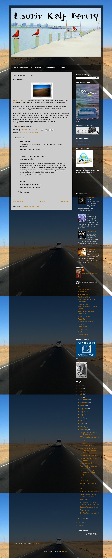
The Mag (81, 332)
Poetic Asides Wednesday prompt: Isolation (89, 467)
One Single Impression (86, 311)
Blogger (64, 552)
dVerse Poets (82, 292)
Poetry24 (81, 324)
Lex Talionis (23, 133)
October (83, 406)
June (82, 417)
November (84, 403)
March (82, 426)
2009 (80, 525)
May (82, 421)
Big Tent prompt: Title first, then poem (89, 459)
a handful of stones (84, 289)
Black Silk (90, 197)
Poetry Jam (82, 319)
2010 (80, 522)
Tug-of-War (84, 499)
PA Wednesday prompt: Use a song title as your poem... (89, 439)
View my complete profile (90, 273)
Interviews (50, 67)
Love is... (83, 477)
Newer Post (18, 201)
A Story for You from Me (88, 455)
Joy (81, 488)
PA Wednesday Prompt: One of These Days (88, 495)
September (84, 409)
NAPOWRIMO (83, 304)
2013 (80, 391)
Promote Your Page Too (82, 144)
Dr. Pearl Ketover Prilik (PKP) (30, 156)
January (83, 518)
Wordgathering (83, 334)
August (83, 412)
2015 (80, 385)
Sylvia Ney (24, 141)
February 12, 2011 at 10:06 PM (30, 175)
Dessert (89, 214)
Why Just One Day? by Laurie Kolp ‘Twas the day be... (88, 472)
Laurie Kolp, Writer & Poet (83, 141)
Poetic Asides (82, 314)
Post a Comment (23, 192)
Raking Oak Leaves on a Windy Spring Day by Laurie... (88, 450)
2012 (80, 394)
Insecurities (91, 249)
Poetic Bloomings (84, 316)
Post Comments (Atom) (31, 206)
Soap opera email (86, 463)
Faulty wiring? (84, 510)
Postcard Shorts (18, 100)
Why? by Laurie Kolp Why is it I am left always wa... (89, 503)
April (82, 424)
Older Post (65, 201)
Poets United (82, 327)
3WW (80, 286)
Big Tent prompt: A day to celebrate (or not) (88, 433)
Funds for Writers (84, 297)
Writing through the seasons (89, 491)
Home (62, 67)
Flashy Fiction (83, 294)
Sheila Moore (35, 543)
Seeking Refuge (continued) (89, 507)
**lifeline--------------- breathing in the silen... (88, 444)
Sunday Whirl (82, 329)
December (84, 400)
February (83, 430)
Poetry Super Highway (85, 321)
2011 (80, 397)
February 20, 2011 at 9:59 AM (30, 187)
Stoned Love (91, 232)
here (18, 126)
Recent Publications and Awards (27, 67)
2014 (80, 388)
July (82, 415)
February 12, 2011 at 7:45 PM (30, 149)
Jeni (21, 182)
